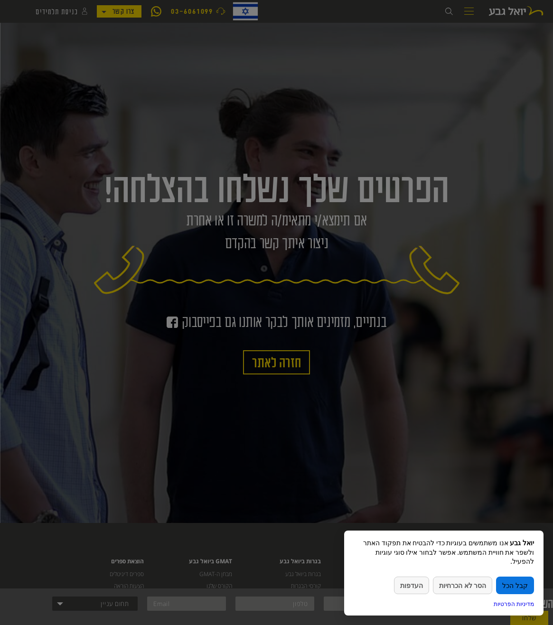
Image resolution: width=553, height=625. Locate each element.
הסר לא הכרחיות (462, 585)
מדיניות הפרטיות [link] (514, 604)
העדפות (411, 585)
